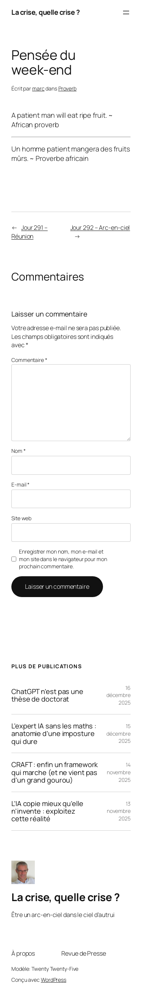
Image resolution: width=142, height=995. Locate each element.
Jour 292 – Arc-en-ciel (100, 227)
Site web (21, 518)
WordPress (53, 979)
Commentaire (29, 359)
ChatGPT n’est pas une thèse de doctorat (47, 695)
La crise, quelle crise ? (45, 12)
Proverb (67, 88)
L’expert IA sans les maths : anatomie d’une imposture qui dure (53, 733)
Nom (18, 450)
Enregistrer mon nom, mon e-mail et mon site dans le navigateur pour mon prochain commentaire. (63, 559)
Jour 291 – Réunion (29, 231)
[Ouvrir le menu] (126, 12)
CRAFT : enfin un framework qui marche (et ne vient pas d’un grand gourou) (54, 772)
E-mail (20, 484)
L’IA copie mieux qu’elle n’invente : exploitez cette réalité (47, 811)
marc (38, 88)
